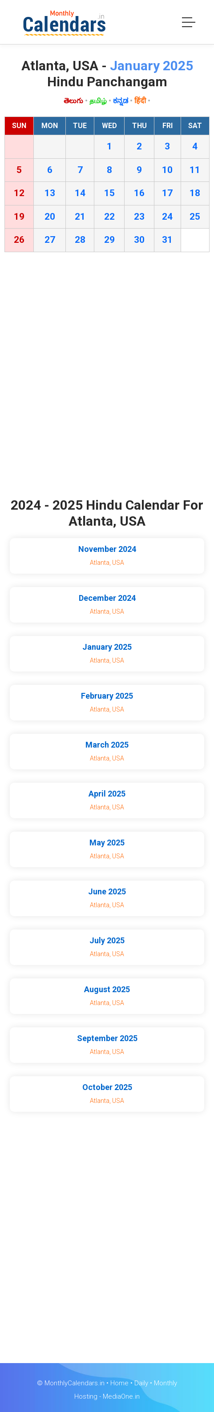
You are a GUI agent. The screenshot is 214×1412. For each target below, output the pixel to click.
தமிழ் (98, 101)
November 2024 (107, 549)
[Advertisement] (107, 377)
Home (119, 1383)
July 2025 (107, 940)
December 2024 (107, 598)
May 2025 (107, 842)
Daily (141, 1383)
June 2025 (107, 891)
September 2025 (107, 1038)
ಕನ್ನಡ (120, 101)
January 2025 (107, 647)
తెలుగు (73, 101)
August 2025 (107, 989)
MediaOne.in (121, 1396)
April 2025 (107, 793)
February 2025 (107, 695)
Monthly (165, 1383)
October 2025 (107, 1087)
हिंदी (140, 101)
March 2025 (107, 744)
